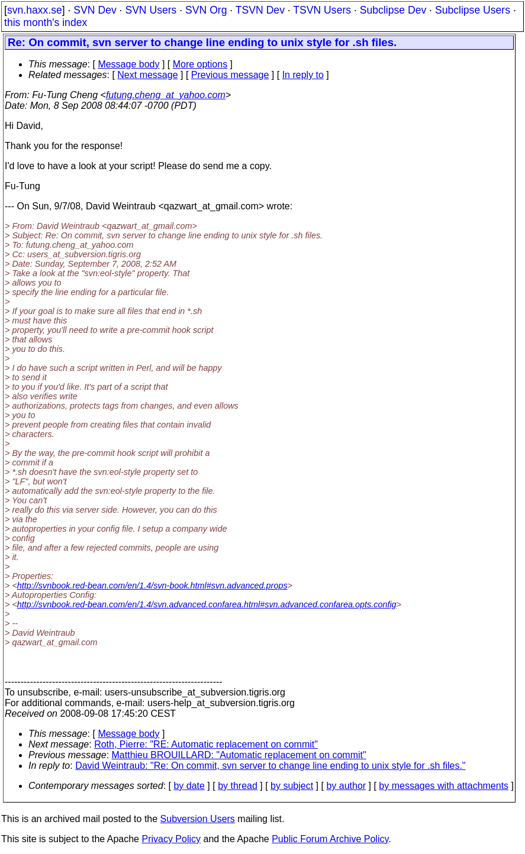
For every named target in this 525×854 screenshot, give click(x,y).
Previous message (230, 75)
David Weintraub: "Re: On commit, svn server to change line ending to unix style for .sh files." (270, 766)
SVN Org (206, 10)
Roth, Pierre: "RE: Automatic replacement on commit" (206, 744)
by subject (291, 786)
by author (346, 786)
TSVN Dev (260, 10)
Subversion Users (197, 819)
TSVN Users (322, 10)
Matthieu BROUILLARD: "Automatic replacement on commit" (239, 755)
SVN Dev (94, 10)
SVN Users (150, 10)
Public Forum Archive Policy (330, 839)
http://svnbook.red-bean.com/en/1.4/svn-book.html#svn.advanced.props (152, 585)
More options (200, 64)
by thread (237, 786)
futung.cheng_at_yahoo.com (166, 95)
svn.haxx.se (34, 10)
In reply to (303, 75)
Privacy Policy (171, 839)
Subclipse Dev (393, 10)
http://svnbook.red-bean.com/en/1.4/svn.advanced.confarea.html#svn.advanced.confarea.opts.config (207, 604)
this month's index (45, 22)
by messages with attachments (443, 786)
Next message (147, 75)
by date (188, 786)
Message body (128, 64)
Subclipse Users (472, 10)
